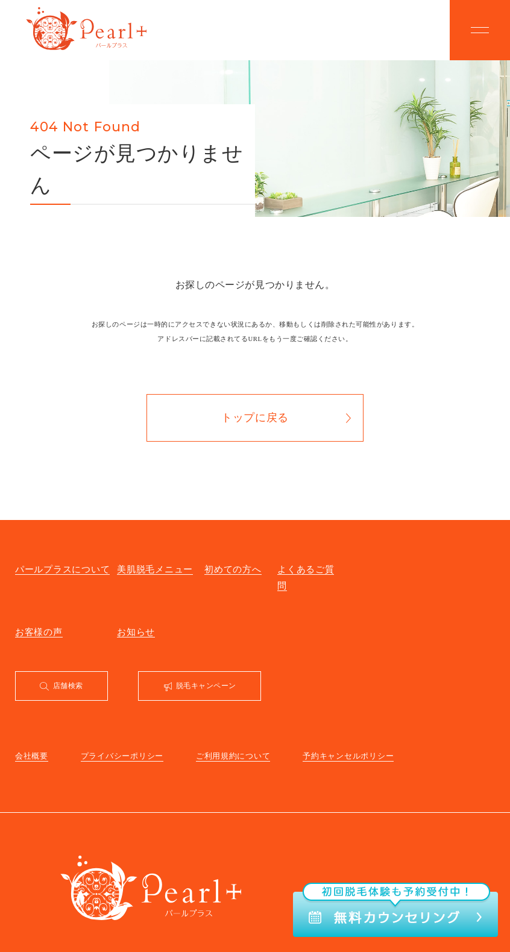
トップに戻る (254, 418)
